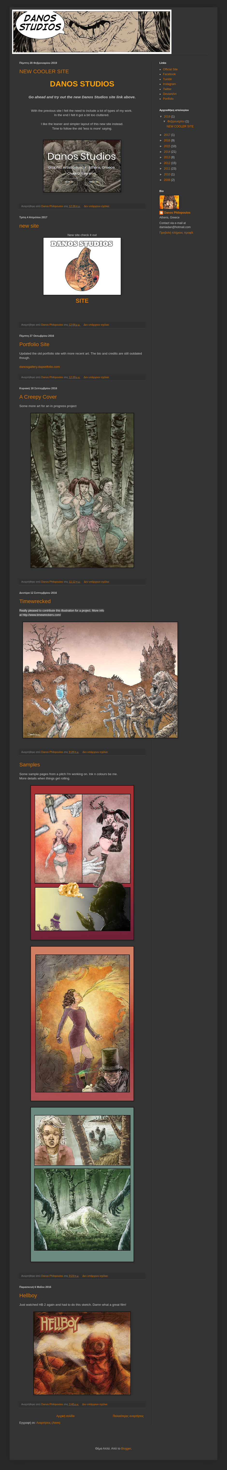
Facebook (169, 74)
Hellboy (28, 1295)
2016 (167, 140)
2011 (167, 168)
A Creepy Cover (38, 397)
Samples (29, 765)
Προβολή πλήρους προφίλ (176, 232)
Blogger (126, 1448)
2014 (167, 151)
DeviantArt (170, 94)
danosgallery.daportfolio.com (39, 367)
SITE (82, 300)
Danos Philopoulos (177, 212)
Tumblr (167, 79)
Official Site (170, 69)
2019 (167, 116)
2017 (167, 135)
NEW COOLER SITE (44, 71)
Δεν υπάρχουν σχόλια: (97, 206)
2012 (167, 163)
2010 (167, 174)
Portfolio (168, 98)
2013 (167, 157)
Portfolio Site (34, 344)
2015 (167, 146)
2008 (167, 180)
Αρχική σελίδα (66, 1416)
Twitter (167, 89)
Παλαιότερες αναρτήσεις (128, 1416)
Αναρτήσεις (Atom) (48, 1422)
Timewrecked (35, 601)
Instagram (169, 84)
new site (29, 226)
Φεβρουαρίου (176, 121)
